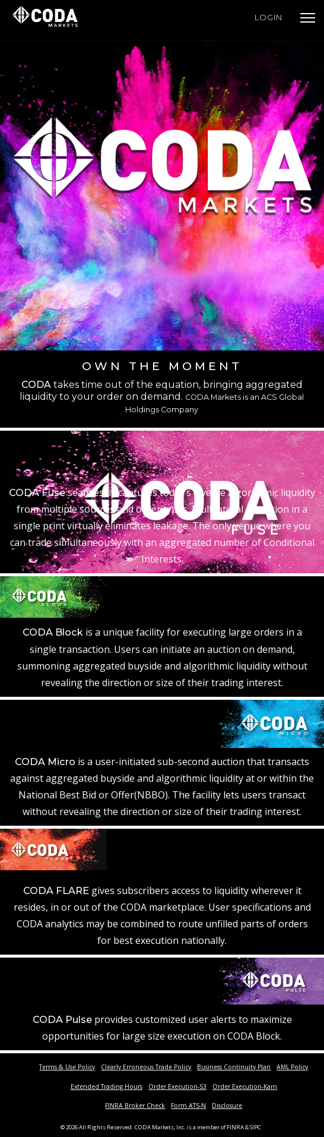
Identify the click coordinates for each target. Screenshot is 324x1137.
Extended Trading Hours (106, 1086)
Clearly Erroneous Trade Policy (146, 1067)
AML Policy (292, 1067)
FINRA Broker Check (135, 1105)
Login (268, 17)
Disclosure (227, 1105)
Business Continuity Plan (234, 1067)
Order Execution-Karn (244, 1086)
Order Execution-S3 (177, 1086)
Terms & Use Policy (67, 1067)
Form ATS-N (188, 1105)
